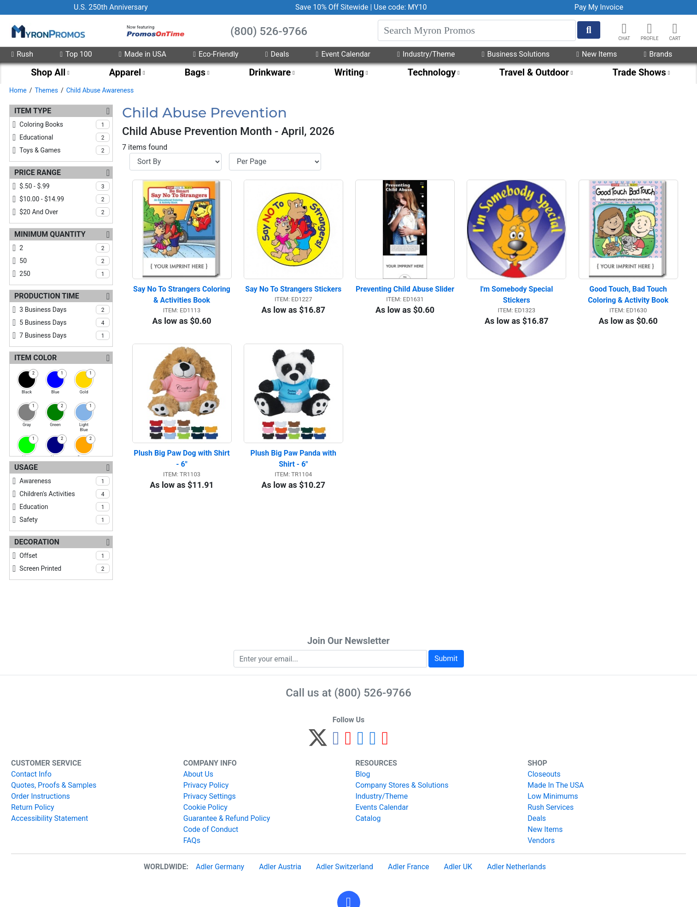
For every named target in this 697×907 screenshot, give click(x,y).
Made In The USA (555, 785)
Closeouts (544, 774)
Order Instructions (40, 796)
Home (18, 90)
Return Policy (32, 807)
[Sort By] (175, 161)
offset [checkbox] (64, 555)
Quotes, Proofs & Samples (53, 785)
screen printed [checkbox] (64, 568)
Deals (277, 54)
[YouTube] (385, 741)
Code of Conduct (211, 829)
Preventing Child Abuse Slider (405, 289)
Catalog (368, 818)
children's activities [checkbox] (64, 493)
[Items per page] (275, 161)
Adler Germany (220, 866)
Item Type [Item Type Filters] (32, 110)
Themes (46, 90)
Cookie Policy (205, 807)
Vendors (541, 840)
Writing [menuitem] (349, 72)
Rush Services (550, 807)
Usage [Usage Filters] (26, 467)
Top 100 (76, 54)
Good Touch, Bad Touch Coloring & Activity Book (628, 294)
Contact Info (31, 774)
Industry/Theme (426, 54)
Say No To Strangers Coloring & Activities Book (182, 294)
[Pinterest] (348, 741)
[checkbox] (27, 379)
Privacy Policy (206, 785)
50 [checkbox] (64, 260)
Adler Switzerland (344, 866)
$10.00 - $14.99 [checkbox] (64, 199)
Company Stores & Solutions (402, 785)
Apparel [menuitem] (125, 72)
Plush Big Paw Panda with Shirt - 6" (294, 458)
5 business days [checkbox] (64, 322)
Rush (22, 54)
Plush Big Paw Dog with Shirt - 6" (182, 458)
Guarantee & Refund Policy (226, 818)
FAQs (191, 840)
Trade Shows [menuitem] (639, 72)
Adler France (408, 866)
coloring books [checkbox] (64, 124)
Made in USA (142, 54)
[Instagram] (360, 741)
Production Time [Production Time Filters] (46, 296)
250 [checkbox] (64, 273)
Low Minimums (552, 796)
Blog (363, 774)
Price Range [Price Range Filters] (37, 172)
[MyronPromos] (47, 31)
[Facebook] (336, 741)
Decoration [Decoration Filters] (36, 542)
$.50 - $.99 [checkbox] (64, 186)
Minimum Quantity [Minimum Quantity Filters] (50, 234)
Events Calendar (382, 807)
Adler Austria (280, 866)
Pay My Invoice (598, 7)
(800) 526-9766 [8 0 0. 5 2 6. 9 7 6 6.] (372, 692)
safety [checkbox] (64, 519)
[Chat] (624, 28)
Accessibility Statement (49, 818)
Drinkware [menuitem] (270, 72)
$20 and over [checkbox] (64, 212)
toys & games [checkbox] (64, 150)
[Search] (477, 30)
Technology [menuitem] (432, 72)
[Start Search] (588, 30)
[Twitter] (318, 741)
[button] (649, 28)
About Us (198, 774)
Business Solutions (516, 54)
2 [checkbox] (64, 247)
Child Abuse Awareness (100, 90)
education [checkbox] (64, 506)
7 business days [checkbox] (64, 335)
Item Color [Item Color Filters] (35, 357)
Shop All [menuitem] (48, 72)
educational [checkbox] (64, 137)
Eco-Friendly (215, 54)
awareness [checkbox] (64, 481)
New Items (596, 54)
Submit (445, 658)
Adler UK (458, 866)
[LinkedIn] (373, 741)
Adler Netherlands (516, 866)
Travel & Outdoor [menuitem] (534, 72)
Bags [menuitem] (195, 72)
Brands (658, 54)
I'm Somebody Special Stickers (517, 294)
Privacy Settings (209, 796)
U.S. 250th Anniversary (111, 7)
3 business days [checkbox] (64, 309)
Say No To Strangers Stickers (293, 289)
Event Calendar (343, 54)
